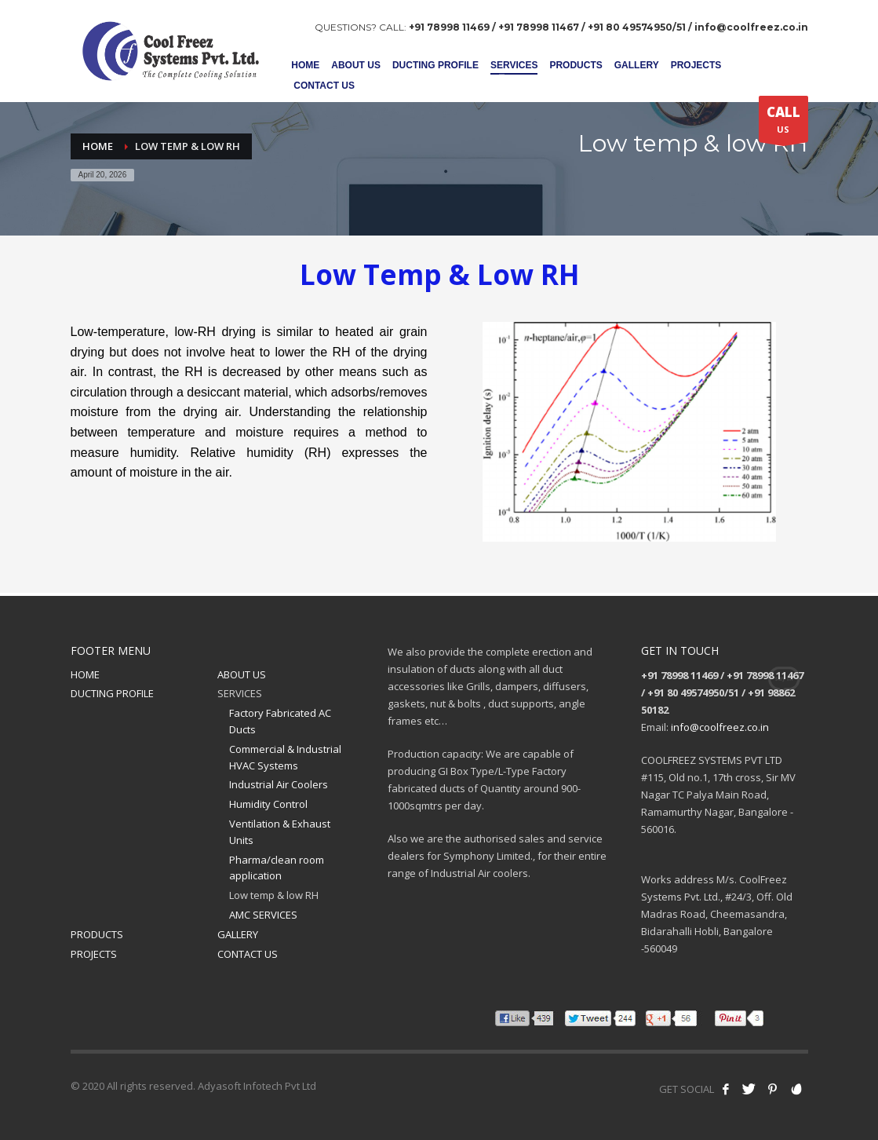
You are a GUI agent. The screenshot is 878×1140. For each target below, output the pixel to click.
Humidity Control (268, 804)
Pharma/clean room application (276, 868)
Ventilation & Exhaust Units (279, 832)
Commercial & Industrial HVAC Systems (285, 757)
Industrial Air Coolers (278, 784)
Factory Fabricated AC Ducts (280, 721)
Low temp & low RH (274, 895)
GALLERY (237, 934)
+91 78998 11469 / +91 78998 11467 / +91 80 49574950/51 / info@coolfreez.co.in (608, 27)
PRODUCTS (97, 934)
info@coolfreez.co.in (720, 727)
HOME (85, 674)
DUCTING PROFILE (112, 693)
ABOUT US (241, 674)
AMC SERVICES (263, 915)
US (783, 122)
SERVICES (239, 693)
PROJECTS (94, 954)
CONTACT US (247, 954)
